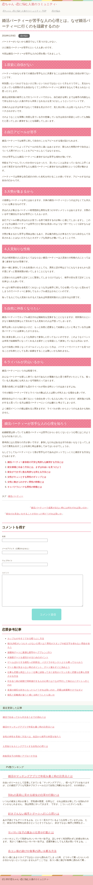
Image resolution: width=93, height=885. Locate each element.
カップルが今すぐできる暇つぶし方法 (25, 638)
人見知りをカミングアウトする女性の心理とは (25, 746)
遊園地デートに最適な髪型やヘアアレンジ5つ (29, 652)
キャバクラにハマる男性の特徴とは (24, 487)
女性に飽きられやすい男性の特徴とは (25, 482)
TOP (24, 11)
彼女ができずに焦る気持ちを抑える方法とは (28, 472)
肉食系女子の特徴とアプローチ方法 (20, 756)
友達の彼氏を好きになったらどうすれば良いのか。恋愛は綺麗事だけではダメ (45, 690)
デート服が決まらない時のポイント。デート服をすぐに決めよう (38, 667)
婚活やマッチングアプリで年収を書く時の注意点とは (28, 727)
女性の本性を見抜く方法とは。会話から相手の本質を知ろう (32, 736)
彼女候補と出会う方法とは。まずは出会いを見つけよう (34, 467)
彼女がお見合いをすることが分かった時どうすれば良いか (34, 514)
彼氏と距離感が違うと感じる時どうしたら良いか (31, 695)
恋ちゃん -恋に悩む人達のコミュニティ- (29, 4)
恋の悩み (24, 36)
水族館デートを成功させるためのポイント (27, 657)
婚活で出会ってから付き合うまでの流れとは (24, 717)
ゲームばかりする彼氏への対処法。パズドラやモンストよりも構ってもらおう (45, 662)
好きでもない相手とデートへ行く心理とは (33, 813)
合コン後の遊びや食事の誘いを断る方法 (32, 851)
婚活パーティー (15, 496)
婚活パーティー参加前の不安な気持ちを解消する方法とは (35, 462)
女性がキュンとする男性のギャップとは (26, 477)
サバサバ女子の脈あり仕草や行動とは (31, 832)
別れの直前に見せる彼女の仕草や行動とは (33, 794)
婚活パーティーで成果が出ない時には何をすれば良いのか (59, 508)
